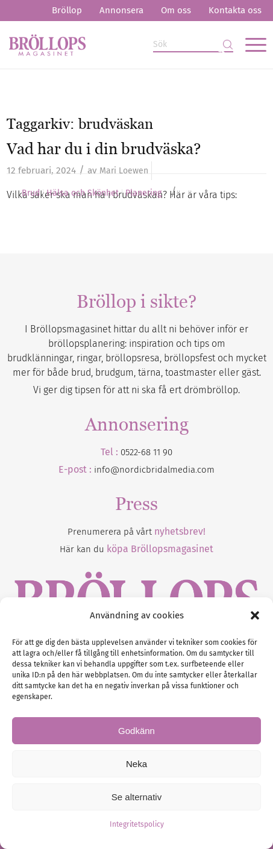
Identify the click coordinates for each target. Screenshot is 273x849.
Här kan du (136, 549)
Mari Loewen (123, 171)
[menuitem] (67, 10)
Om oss (176, 10)
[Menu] (249, 44)
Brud (31, 193)
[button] (255, 615)
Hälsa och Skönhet (82, 193)
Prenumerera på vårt (136, 531)
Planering (143, 193)
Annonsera (121, 10)
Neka (136, 764)
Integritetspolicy (137, 824)
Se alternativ (136, 797)
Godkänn (136, 731)
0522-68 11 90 (146, 452)
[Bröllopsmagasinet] (110, 44)
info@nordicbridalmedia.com (154, 469)
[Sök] (193, 44)
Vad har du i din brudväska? (104, 149)
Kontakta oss (235, 10)
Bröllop (67, 10)
